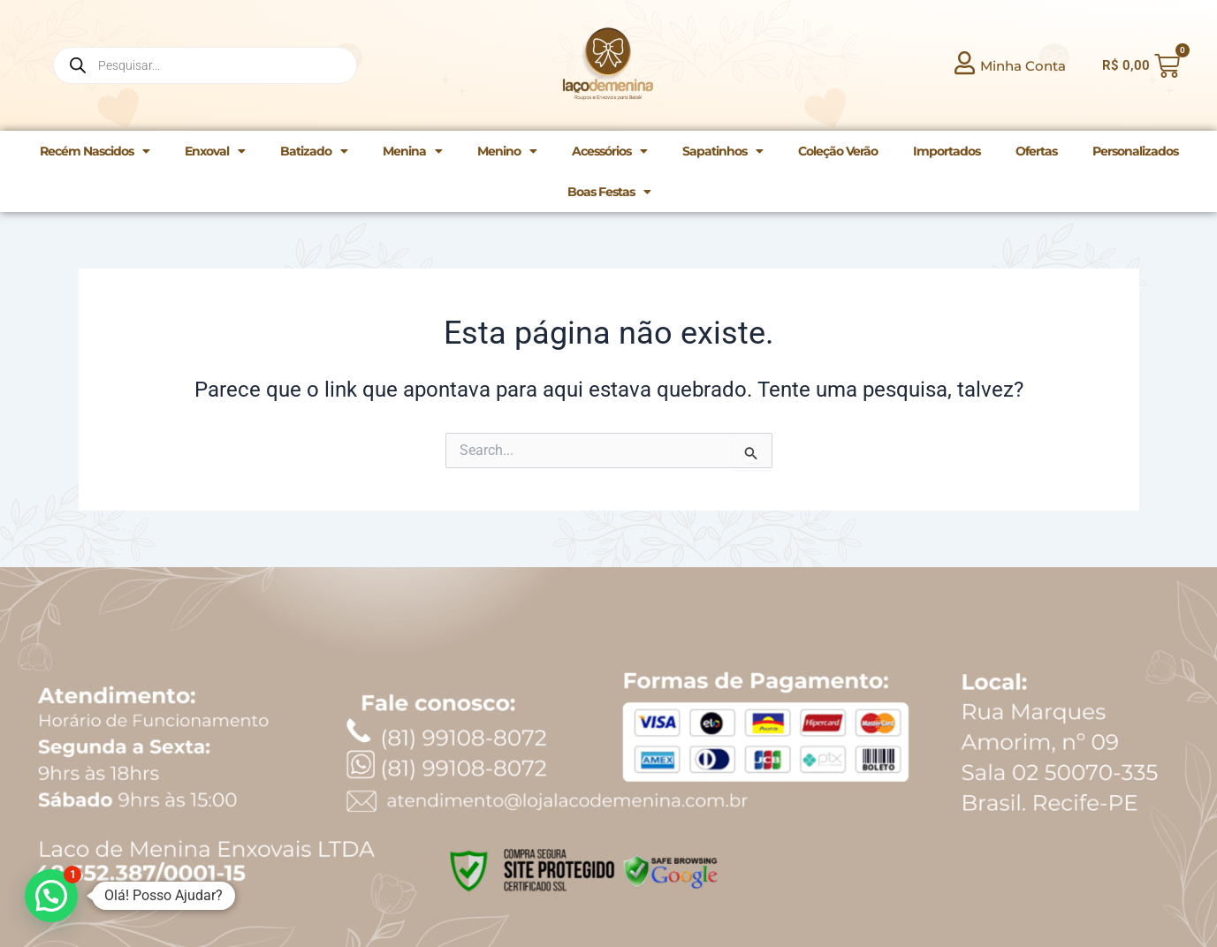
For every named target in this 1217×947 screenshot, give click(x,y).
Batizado (313, 151)
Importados (946, 151)
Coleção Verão (838, 151)
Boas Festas (608, 192)
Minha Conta (1023, 65)
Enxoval (215, 151)
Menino (506, 151)
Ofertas (1036, 151)
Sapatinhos (722, 151)
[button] (51, 895)
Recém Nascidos (94, 151)
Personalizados (1135, 151)
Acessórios (609, 151)
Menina (412, 151)
